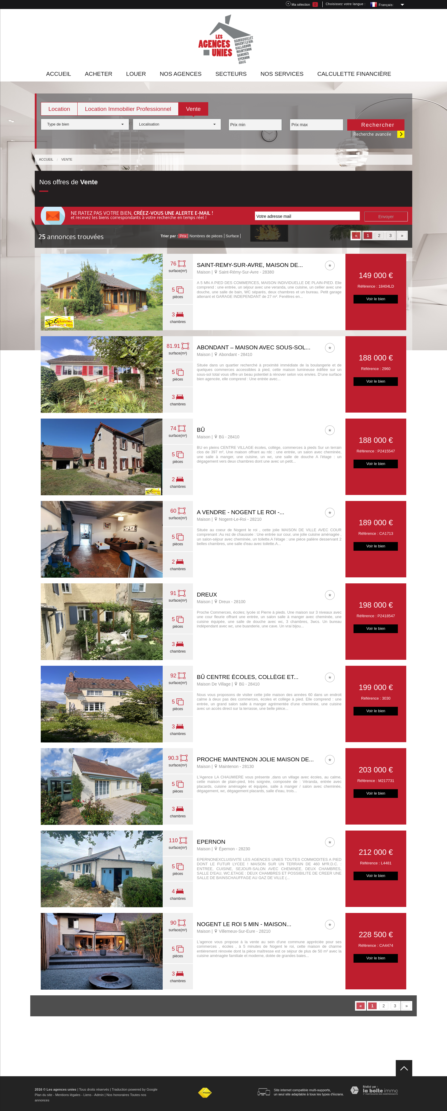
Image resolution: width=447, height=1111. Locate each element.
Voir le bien (375, 299)
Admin (99, 1095)
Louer (136, 74)
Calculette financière (354, 74)
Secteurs (231, 74)
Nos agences (181, 74)
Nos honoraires (117, 1095)
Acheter (98, 74)
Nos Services (281, 74)
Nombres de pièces (205, 236)
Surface (232, 236)
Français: (386, 5)
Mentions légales (67, 1095)
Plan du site (43, 1095)
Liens (87, 1095)
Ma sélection (302, 4)
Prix (183, 236)
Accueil (58, 74)
